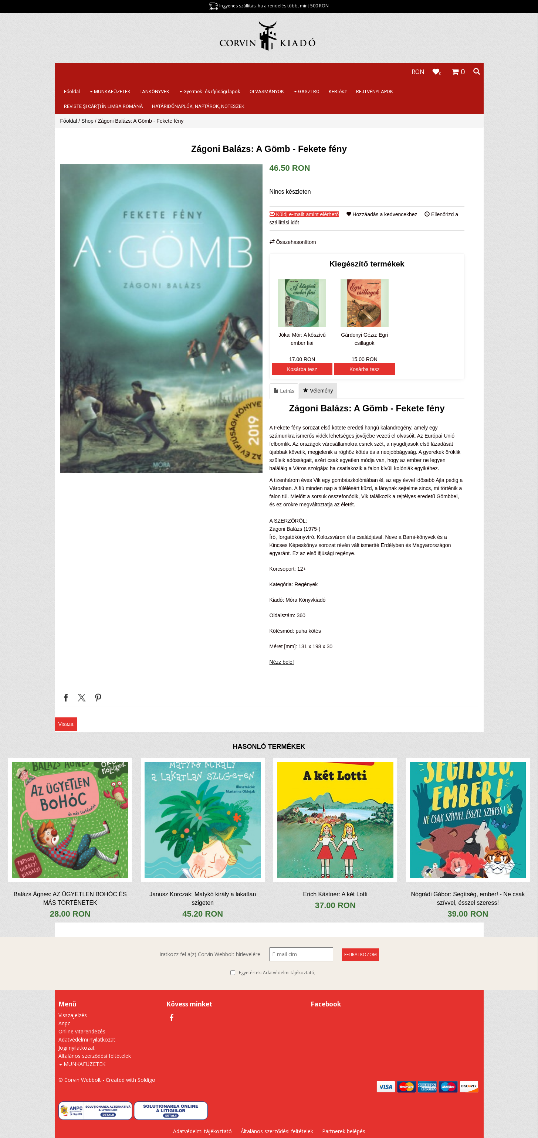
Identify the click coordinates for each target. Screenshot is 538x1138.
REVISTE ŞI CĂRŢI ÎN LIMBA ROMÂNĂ (103, 106)
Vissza (66, 724)
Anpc (64, 1023)
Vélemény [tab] (318, 391)
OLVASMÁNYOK (267, 91)
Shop (87, 121)
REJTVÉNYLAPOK (374, 91)
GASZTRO (306, 91)
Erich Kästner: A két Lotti (335, 894)
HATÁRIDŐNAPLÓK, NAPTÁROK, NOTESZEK (198, 106)
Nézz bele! (282, 662)
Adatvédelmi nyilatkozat (86, 1039)
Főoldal (72, 91)
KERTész (338, 91)
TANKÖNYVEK (154, 91)
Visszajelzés (72, 1015)
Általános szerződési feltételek (94, 1055)
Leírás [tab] (284, 391)
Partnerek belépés (343, 1131)
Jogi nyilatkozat (76, 1047)
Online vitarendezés (81, 1031)
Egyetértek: (277, 973)
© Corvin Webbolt (79, 1079)
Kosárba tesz (302, 369)
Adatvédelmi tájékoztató (288, 972)
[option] (161, 318)
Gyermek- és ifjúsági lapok (209, 91)
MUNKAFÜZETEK (110, 91)
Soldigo (146, 1079)
